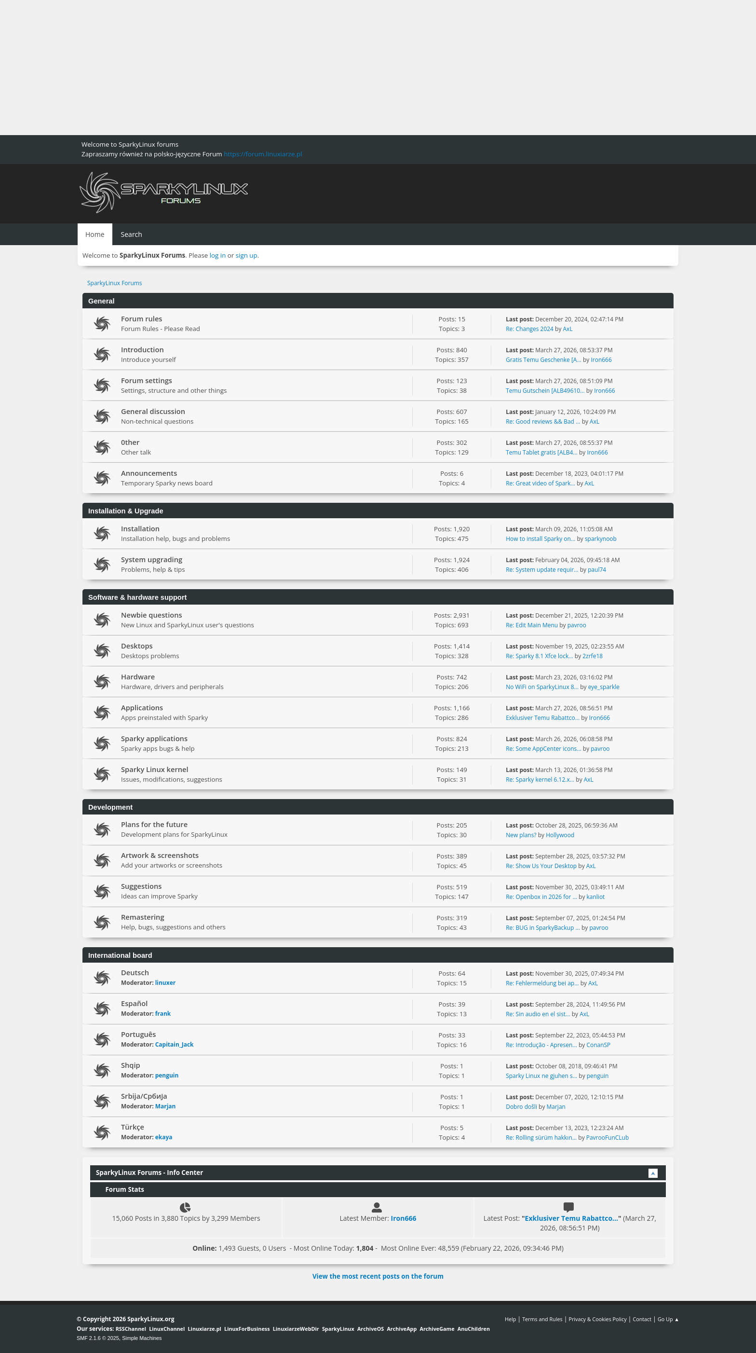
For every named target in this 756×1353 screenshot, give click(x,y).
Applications (142, 707)
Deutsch (135, 972)
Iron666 (601, 360)
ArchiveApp (402, 1328)
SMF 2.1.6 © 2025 (98, 1338)
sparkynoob (601, 539)
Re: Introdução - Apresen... (541, 1045)
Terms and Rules (542, 1319)
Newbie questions (151, 615)
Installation (140, 528)
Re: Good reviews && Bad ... (543, 421)
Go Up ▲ (668, 1319)
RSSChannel (131, 1328)
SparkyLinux (338, 1328)
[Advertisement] (289, 67)
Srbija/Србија (144, 1096)
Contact (642, 1319)
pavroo (576, 625)
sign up (246, 255)
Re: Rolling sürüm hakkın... (541, 1137)
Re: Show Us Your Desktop (541, 866)
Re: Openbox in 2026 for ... (541, 897)
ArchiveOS (370, 1328)
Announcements (149, 473)
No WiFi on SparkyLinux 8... (542, 687)
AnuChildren (474, 1328)
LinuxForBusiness (247, 1328)
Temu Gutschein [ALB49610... (545, 391)
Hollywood (560, 835)
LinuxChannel (167, 1328)
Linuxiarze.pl (204, 1328)
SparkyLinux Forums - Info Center (149, 1172)
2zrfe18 (592, 656)
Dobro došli (521, 1107)
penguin (167, 1075)
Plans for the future (154, 824)
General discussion (153, 411)
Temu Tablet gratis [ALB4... (542, 452)
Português (138, 1034)
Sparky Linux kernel (155, 769)
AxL (568, 329)
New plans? (521, 835)
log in (218, 255)
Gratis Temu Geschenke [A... (543, 360)
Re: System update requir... (542, 570)
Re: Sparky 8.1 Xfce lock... (539, 656)
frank (163, 1013)
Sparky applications (154, 738)
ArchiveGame (436, 1328)
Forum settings (146, 380)
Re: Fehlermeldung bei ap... (542, 983)
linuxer (165, 983)
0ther (130, 442)
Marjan (165, 1106)
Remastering (142, 917)
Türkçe (132, 1127)
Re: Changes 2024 (530, 329)
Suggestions (141, 886)
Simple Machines (142, 1338)
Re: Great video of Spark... (540, 483)
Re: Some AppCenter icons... (543, 749)
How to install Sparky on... (540, 539)
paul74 (597, 570)
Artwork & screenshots (160, 855)
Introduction (142, 349)
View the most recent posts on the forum (378, 1276)
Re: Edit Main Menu (532, 625)
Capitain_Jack (174, 1044)
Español (134, 1003)
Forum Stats (120, 1189)
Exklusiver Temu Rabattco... (543, 718)
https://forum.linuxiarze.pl (263, 154)
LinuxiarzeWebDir (296, 1328)
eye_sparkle (604, 687)
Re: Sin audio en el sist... (538, 1014)
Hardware (138, 676)
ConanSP (598, 1045)
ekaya (164, 1137)
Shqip (130, 1065)
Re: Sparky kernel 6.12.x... (540, 779)
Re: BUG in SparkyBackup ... (543, 928)
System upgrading (151, 559)
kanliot (596, 897)
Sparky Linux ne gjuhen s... (541, 1076)
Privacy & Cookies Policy (597, 1319)
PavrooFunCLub (607, 1137)
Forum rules (141, 318)
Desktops (137, 645)
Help (510, 1319)
